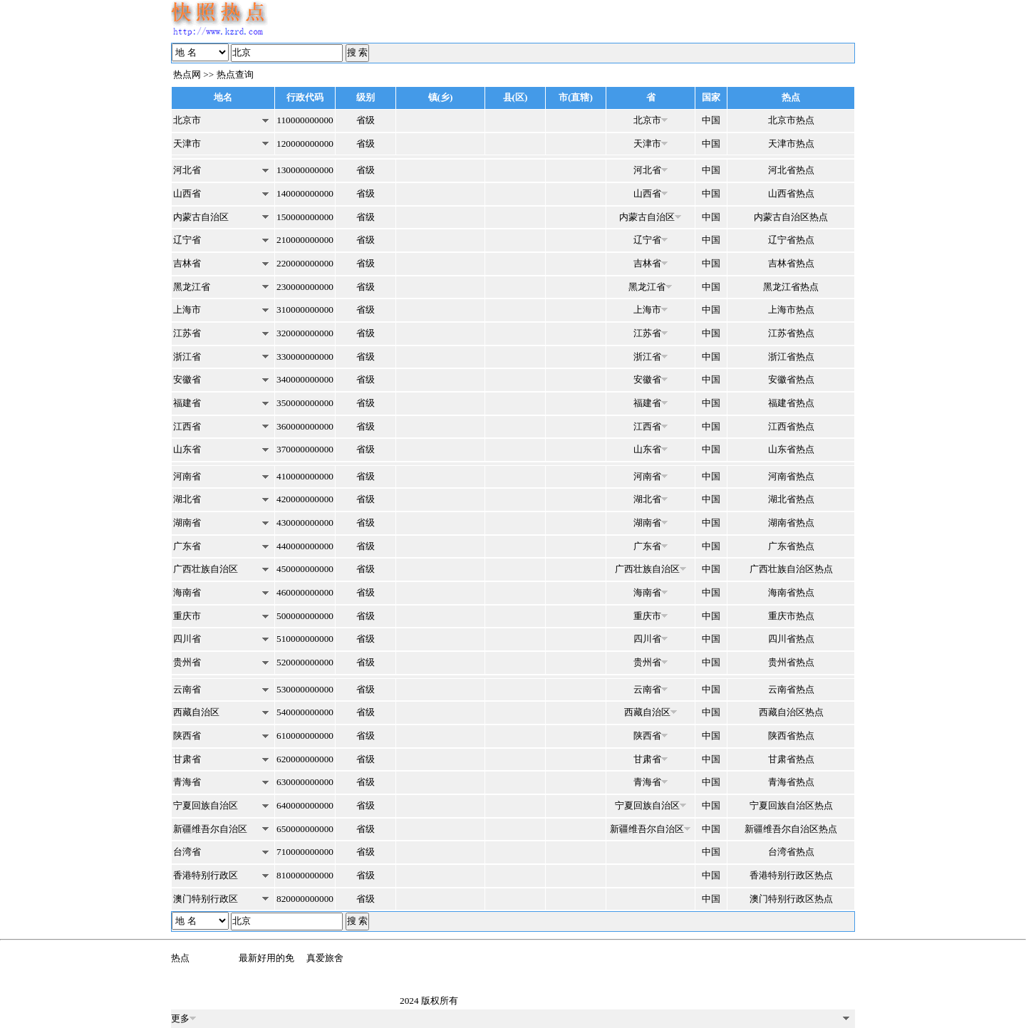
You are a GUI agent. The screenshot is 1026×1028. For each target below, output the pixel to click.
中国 (711, 120)
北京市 (187, 120)
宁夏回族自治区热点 (791, 805)
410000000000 (304, 476)
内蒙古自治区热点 (791, 217)
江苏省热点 (791, 333)
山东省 (187, 449)
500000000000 (304, 616)
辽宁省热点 (791, 239)
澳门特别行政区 (205, 898)
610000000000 (304, 735)
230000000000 (304, 286)
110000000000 (304, 120)
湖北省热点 (791, 499)
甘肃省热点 (791, 759)
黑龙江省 (191, 286)
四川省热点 (791, 638)
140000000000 (304, 193)
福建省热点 (791, 403)
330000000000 (304, 356)
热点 (180, 957)
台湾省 (187, 851)
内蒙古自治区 (201, 217)
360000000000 (304, 426)
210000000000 (304, 239)
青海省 (187, 782)
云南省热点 (791, 689)
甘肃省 (187, 759)
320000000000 (304, 333)
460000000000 (304, 592)
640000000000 (304, 805)
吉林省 (187, 263)
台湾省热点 (791, 851)
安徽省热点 (791, 379)
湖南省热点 (791, 522)
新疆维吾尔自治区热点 (791, 829)
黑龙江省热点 (791, 286)
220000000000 (304, 263)
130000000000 (304, 170)
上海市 (187, 309)
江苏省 (187, 333)
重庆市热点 (791, 616)
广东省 (187, 546)
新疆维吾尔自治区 (210, 829)
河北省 (187, 170)
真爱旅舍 (324, 957)
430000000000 (304, 522)
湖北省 (187, 499)
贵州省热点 (791, 662)
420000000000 (304, 499)
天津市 (187, 143)
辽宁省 (187, 239)
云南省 (187, 689)
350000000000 (304, 403)
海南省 (187, 592)
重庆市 (187, 616)
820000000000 (304, 898)
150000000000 (304, 217)
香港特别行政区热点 (791, 875)
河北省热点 (791, 170)
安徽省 (187, 379)
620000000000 (304, 759)
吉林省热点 (791, 263)
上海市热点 (791, 309)
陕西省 (187, 735)
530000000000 (304, 689)
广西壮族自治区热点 (791, 569)
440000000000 (304, 546)
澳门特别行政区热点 (791, 898)
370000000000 (304, 449)
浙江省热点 (791, 356)
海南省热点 (791, 592)
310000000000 (304, 309)
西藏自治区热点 (791, 712)
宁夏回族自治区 (205, 805)
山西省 (187, 193)
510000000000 (304, 638)
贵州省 (187, 662)
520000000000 (304, 662)
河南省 (187, 476)
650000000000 (304, 829)
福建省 (187, 403)
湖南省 (187, 522)
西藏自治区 (196, 712)
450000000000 (304, 569)
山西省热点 (791, 193)
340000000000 (304, 379)
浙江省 (187, 356)
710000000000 (304, 851)
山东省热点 (791, 449)
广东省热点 (791, 546)
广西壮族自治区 (205, 569)
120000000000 (304, 143)
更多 (184, 1018)
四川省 (187, 638)
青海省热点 (791, 782)
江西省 (187, 426)
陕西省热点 (791, 735)
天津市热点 (791, 143)
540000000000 (304, 712)
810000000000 (304, 875)
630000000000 (304, 782)
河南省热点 (791, 476)
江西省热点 (791, 426)
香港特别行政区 (205, 875)
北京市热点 (791, 120)
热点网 (187, 74)
